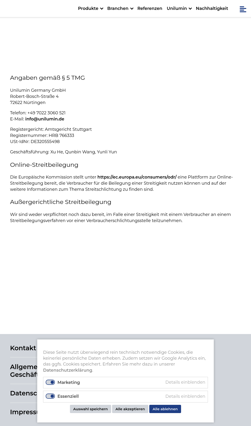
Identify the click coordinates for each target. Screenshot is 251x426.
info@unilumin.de (44, 119)
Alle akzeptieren (130, 409)
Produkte (88, 8)
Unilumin (177, 8)
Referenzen (149, 8)
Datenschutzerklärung (67, 370)
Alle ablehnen (165, 409)
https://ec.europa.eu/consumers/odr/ (137, 177)
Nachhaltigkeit (212, 8)
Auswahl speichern (90, 409)
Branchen (117, 8)
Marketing (68, 382)
